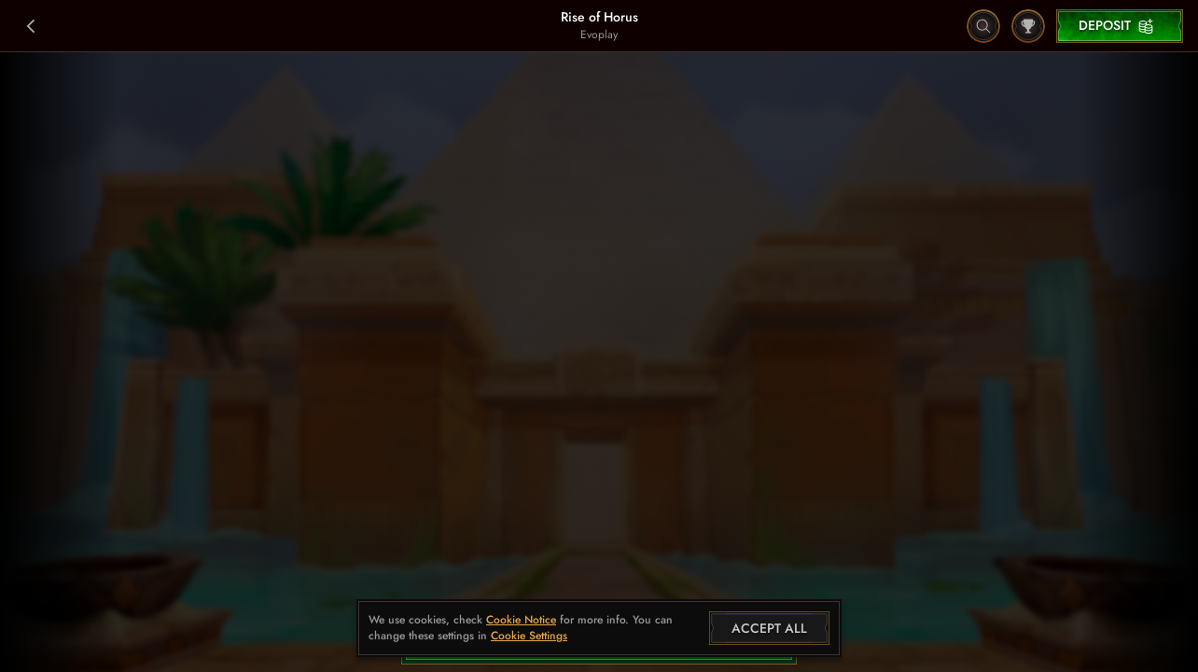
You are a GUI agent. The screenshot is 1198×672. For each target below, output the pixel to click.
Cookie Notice (521, 620)
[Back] (32, 26)
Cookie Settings (529, 636)
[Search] (983, 26)
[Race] (1028, 26)
